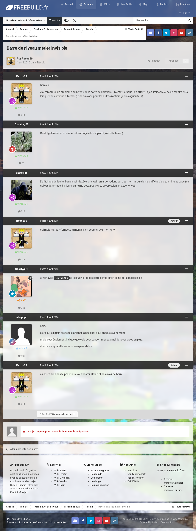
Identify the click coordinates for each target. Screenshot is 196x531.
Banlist (166, 7)
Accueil (71, 7)
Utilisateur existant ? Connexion (25, 20)
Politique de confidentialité (33, 522)
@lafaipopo (61, 278)
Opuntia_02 (21, 124)
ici (181, 482)
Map (148, 7)
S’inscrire (54, 20)
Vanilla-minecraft (136, 474)
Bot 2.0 (50, 414)
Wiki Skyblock (62, 477)
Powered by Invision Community (156, 522)
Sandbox (132, 470)
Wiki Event (59, 485)
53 (21, 163)
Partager (154, 60)
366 (21, 307)
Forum (90, 7)
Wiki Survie (60, 470)
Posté (49, 76)
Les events (96, 477)
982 (21, 355)
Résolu (41, 62)
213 (21, 211)
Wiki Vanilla (60, 481)
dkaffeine (21, 172)
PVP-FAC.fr (133, 481)
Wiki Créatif (60, 474)
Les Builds (129, 7)
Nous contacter (58, 522)
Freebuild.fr (175, 470)
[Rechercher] (151, 20)
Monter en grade (100, 470)
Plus (185, 7)
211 (21, 115)
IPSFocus (26, 519)
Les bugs (96, 481)
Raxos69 (27, 58)
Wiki (108, 7)
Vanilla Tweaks (135, 477)
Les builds (96, 474)
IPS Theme (12, 519)
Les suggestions (100, 485)
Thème (11, 522)
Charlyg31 (21, 269)
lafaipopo (21, 317)
